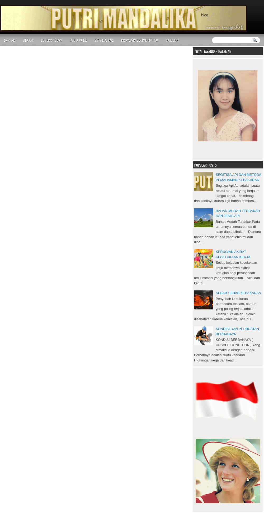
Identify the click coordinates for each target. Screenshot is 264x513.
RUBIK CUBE (78, 40)
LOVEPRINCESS (51, 40)
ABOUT (28, 40)
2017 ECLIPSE (104, 40)
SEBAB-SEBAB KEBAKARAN (238, 293)
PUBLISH (172, 40)
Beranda (10, 40)
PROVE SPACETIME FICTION (140, 40)
